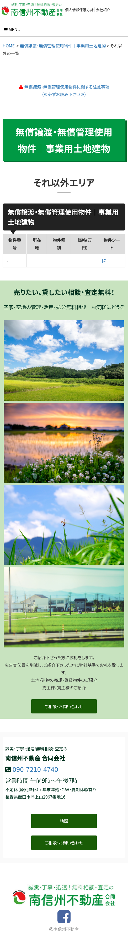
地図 (64, 821)
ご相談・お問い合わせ (64, 706)
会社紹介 (103, 9)
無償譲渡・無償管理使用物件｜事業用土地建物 (63, 45)
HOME (9, 45)
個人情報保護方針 (79, 9)
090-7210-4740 (35, 769)
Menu (12, 29)
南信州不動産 (64, 929)
